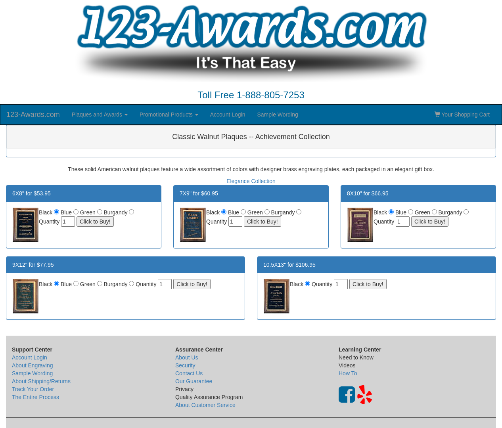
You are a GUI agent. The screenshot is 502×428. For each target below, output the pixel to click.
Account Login (227, 114)
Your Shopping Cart (462, 114)
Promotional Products (169, 114)
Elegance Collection (251, 181)
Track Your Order (33, 389)
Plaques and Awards (100, 114)
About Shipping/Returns (41, 381)
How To (348, 373)
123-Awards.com (33, 114)
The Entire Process (35, 397)
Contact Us (189, 373)
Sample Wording (277, 114)
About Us (186, 357)
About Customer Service (205, 405)
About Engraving (32, 365)
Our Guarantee (193, 381)
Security (185, 365)
